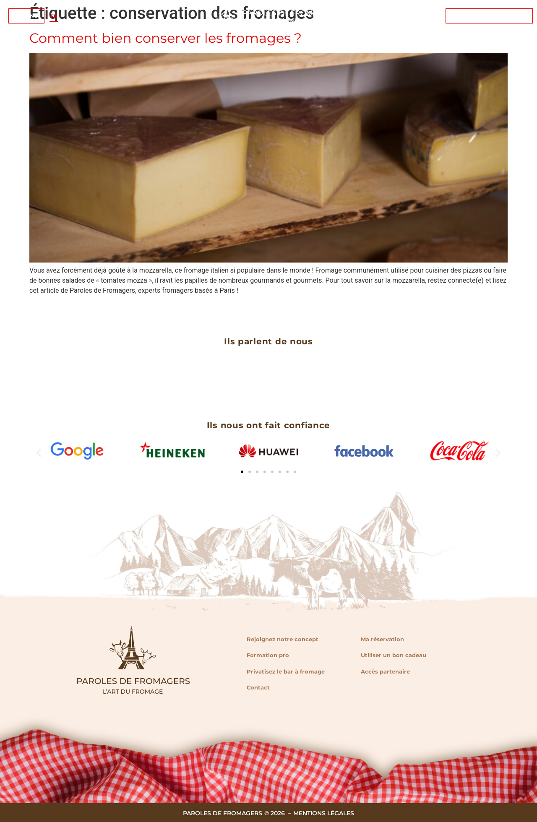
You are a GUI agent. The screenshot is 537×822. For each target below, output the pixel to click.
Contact (258, 687)
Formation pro (268, 655)
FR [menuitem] (53, 16)
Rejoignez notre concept (282, 639)
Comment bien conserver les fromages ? (165, 38)
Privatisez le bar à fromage (286, 671)
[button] (39, 452)
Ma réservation (382, 639)
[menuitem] (54, 16)
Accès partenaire (385, 671)
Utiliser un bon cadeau (393, 655)
